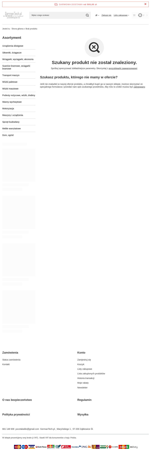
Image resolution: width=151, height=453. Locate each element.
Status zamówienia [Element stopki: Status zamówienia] (11, 359)
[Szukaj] (87, 15)
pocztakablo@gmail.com (27, 429)
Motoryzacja (8, 108)
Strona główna (17, 29)
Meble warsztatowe (11, 128)
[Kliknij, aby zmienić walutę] (97, 15)
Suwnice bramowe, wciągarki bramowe (16, 67)
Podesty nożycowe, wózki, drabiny (18, 95)
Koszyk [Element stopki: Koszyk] (80, 364)
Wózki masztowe (10, 88)
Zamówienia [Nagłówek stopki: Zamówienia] (10, 352)
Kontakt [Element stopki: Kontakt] (6, 364)
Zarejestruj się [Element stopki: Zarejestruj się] (84, 359)
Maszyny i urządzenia (12, 115)
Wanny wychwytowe (12, 102)
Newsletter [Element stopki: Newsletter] (82, 387)
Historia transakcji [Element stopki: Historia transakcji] (85, 378)
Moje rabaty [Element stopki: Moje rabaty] (83, 383)
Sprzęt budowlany (10, 122)
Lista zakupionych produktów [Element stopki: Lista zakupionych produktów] (91, 373)
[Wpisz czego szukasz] (60, 15)
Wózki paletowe (9, 82)
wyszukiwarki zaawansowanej (123, 68)
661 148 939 (8, 429)
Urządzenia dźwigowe (12, 46)
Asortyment (11, 38)
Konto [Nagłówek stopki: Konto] (81, 352)
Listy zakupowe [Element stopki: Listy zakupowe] (84, 369)
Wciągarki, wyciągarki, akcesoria (17, 59)
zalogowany (139, 87)
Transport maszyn (11, 75)
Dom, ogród (8, 135)
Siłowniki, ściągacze (12, 52)
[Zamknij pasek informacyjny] (145, 4)
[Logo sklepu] (13, 15)
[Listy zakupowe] (121, 15)
